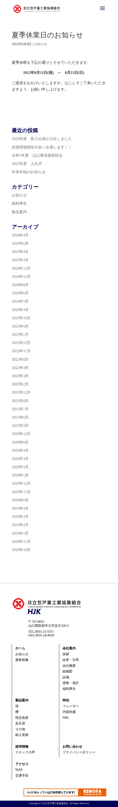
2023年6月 (20, 326)
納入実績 (21, 735)
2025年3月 (20, 260)
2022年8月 (20, 359)
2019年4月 (20, 508)
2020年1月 (20, 475)
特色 (66, 700)
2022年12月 (21, 343)
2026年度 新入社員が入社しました (42, 139)
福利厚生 (19, 203)
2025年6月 (20, 243)
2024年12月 (21, 268)
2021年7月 (20, 409)
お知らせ (40, 44)
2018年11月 (21, 541)
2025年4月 (20, 252)
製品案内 (19, 212)
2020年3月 (20, 459)
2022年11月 (21, 351)
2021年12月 (21, 392)
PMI (65, 717)
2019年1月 (20, 533)
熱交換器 (21, 717)
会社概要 (69, 665)
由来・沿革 (71, 660)
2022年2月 (20, 384)
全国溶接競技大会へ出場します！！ (42, 147)
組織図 (67, 671)
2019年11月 (21, 492)
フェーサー (71, 706)
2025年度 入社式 (27, 164)
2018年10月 (21, 550)
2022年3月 (20, 376)
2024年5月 (20, 301)
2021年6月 (20, 417)
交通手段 (21, 775)
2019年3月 (20, 517)
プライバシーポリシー (79, 752)
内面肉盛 (69, 712)
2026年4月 (20, 235)
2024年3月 (20, 310)
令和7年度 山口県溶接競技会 (37, 155)
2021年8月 (20, 401)
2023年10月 (21, 318)
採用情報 (21, 746)
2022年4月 (20, 368)
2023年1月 (20, 334)
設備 (66, 677)
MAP (18, 769)
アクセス (21, 764)
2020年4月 (20, 450)
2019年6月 (20, 500)
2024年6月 (20, 293)
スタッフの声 (25, 752)
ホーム (20, 648)
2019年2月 (20, 525)
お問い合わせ (72, 746)
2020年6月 (20, 442)
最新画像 (21, 660)
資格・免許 (71, 683)
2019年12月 (21, 483)
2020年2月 (20, 467)
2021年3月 (20, 425)
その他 (20, 729)
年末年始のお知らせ (29, 172)
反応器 (20, 723)
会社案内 (69, 648)
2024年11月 (21, 277)
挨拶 (66, 654)
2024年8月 (20, 285)
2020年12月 (21, 434)
